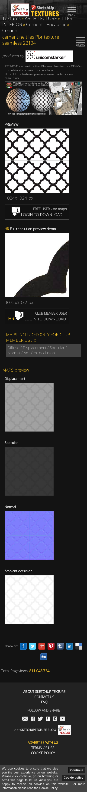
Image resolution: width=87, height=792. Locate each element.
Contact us (44, 697)
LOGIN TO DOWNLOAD (37, 214)
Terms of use (42, 748)
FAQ (44, 702)
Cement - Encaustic (46, 24)
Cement (10, 30)
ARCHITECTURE (41, 18)
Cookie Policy (43, 753)
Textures (11, 18)
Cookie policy (73, 777)
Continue (76, 770)
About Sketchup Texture (44, 691)
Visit (42, 730)
